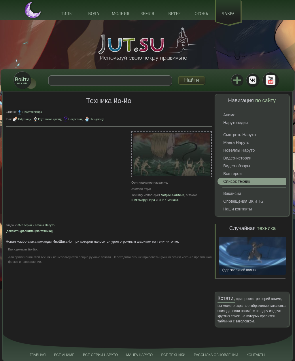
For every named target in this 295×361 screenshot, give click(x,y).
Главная (38, 355)
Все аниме (64, 355)
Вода (93, 14)
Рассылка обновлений (216, 355)
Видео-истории (237, 158)
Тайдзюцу (24, 119)
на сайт (22, 81)
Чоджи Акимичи (172, 195)
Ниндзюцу (97, 119)
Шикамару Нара (143, 200)
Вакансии (232, 193)
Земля (147, 14)
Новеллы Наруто (239, 150)
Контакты (256, 355)
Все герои (232, 173)
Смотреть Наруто (239, 134)
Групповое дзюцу (49, 119)
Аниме (229, 115)
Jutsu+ (237, 80)
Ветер (174, 14)
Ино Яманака (168, 200)
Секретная (75, 119)
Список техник (236, 181)
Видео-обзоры (236, 166)
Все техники (173, 355)
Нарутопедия (235, 122)
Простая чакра (32, 111)
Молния (120, 14)
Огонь (201, 14)
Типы (67, 14)
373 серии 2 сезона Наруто (36, 225)
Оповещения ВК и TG (243, 201)
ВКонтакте (252, 80)
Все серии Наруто (100, 355)
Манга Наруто (236, 142)
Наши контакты (237, 209)
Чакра (228, 14)
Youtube (270, 80)
